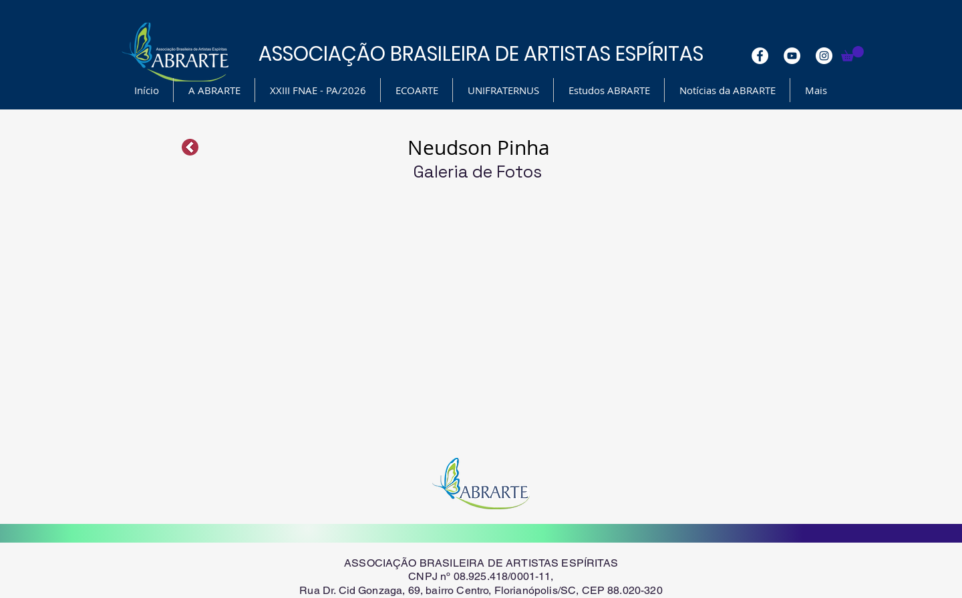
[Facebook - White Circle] (760, 55)
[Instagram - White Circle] (824, 55)
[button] (852, 53)
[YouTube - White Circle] (792, 55)
